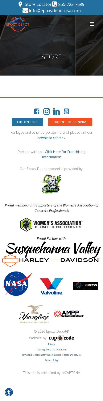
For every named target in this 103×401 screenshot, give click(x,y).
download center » (51, 138)
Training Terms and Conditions (51, 349)
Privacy (51, 344)
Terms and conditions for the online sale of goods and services (51, 354)
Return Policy (51, 360)
